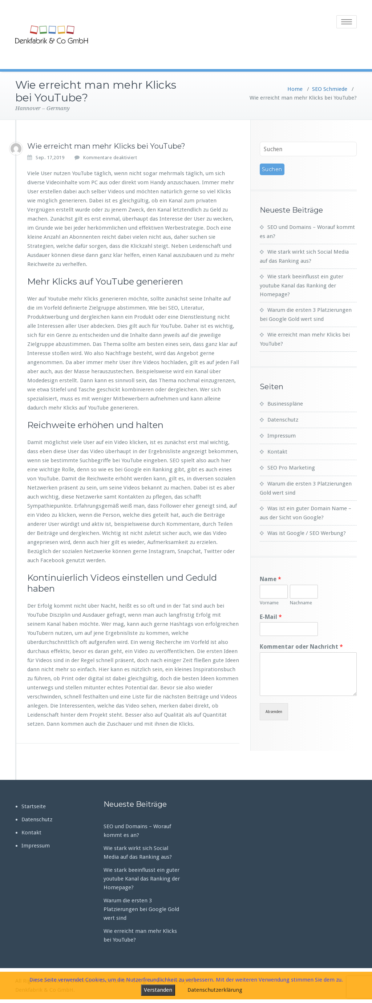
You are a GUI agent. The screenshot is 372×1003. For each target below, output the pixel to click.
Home (295, 89)
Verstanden (158, 990)
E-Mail (271, 616)
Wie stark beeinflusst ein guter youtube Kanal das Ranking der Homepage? (301, 285)
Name (270, 579)
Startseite (33, 806)
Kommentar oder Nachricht (301, 646)
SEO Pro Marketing (291, 467)
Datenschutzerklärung (214, 990)
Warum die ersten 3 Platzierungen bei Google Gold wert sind (141, 909)
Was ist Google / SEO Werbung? (306, 533)
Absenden (274, 712)
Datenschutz (282, 419)
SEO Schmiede (329, 89)
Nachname (301, 602)
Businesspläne (285, 403)
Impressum (281, 435)
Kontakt (277, 451)
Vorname (269, 602)
